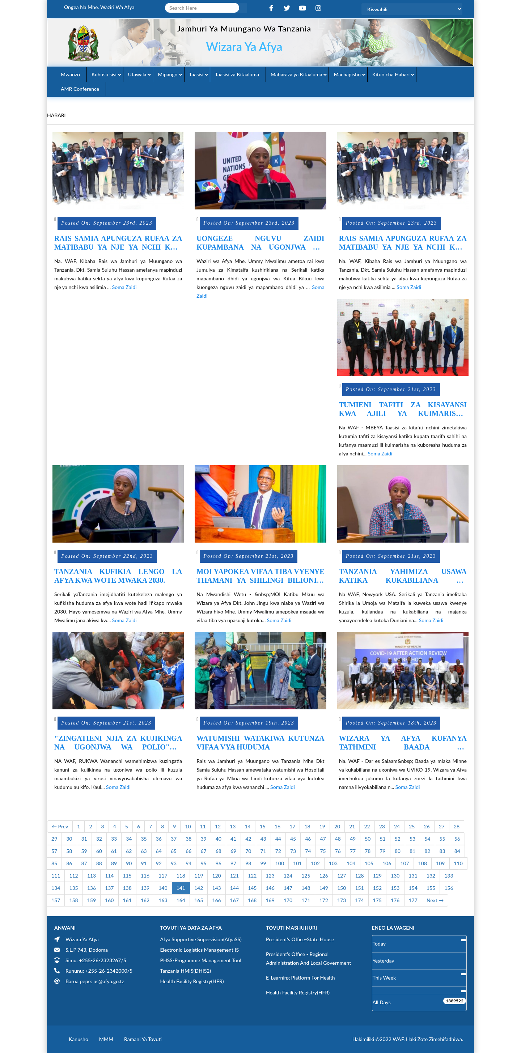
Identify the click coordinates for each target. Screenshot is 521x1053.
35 (144, 839)
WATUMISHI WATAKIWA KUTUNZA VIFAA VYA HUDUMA (260, 742)
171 (305, 900)
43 (263, 839)
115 (127, 875)
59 (84, 851)
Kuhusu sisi (104, 74)
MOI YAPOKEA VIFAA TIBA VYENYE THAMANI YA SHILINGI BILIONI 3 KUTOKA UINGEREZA (260, 576)
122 (252, 875)
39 (204, 839)
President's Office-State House (300, 939)
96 (218, 863)
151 (359, 888)
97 (233, 863)
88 (99, 863)
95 (204, 863)
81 (412, 851)
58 (69, 851)
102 (315, 863)
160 (109, 900)
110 (458, 863)
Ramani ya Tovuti (143, 1039)
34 (129, 839)
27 (442, 826)
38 (188, 839)
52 (398, 839)
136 (91, 888)
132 (431, 875)
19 (322, 826)
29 (54, 839)
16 (277, 826)
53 (412, 839)
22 (367, 826)
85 (54, 863)
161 (127, 900)
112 (73, 875)
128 (359, 875)
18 (307, 826)
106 (386, 863)
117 (162, 875)
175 (377, 900)
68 (218, 851)
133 (448, 875)
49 (353, 839)
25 (412, 826)
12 (218, 826)
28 (456, 826)
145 (252, 888)
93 (174, 863)
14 (247, 826)
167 (234, 900)
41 (233, 839)
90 (129, 863)
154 (413, 888)
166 (216, 900)
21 (352, 826)
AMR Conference (80, 89)
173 (341, 900)
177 (413, 900)
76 (338, 851)
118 (181, 875)
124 (288, 875)
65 (174, 851)
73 (293, 851)
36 (159, 839)
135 (73, 888)
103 (333, 863)
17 (292, 826)
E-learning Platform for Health (300, 978)
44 (278, 839)
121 (234, 875)
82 (427, 851)
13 (233, 826)
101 (297, 863)
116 (145, 875)
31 (84, 839)
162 (145, 900)
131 (413, 875)
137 (109, 888)
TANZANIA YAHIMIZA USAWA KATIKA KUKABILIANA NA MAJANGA (403, 576)
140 (162, 888)
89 (114, 863)
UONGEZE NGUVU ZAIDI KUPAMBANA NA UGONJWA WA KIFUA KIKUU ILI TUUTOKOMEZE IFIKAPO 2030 (260, 242)
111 (55, 875)
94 (188, 863)
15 (263, 826)
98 (248, 863)
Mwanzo (70, 74)
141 (181, 888)
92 (159, 863)
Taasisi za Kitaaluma (237, 74)
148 (305, 888)
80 (398, 851)
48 (338, 839)
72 (278, 851)
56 (457, 839)
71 (263, 851)
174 (359, 900)
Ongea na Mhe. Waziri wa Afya (99, 7)
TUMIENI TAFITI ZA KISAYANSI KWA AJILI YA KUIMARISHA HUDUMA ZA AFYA (403, 409)
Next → (435, 900)
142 (198, 888)
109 (440, 863)
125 (305, 875)
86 (69, 863)
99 (263, 863)
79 (383, 851)
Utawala (137, 74)
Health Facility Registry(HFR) (192, 981)
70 (248, 851)
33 (114, 839)
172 (323, 900)
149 (323, 888)
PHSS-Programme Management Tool (200, 960)
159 (91, 900)
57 (54, 851)
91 (144, 863)
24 (397, 826)
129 (377, 875)
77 (353, 851)
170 (288, 900)
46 (308, 839)
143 (216, 888)
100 (279, 863)
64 (159, 851)
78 (367, 851)
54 (427, 839)
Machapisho (347, 74)
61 (114, 851)
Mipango (167, 74)
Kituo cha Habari (391, 74)
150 (341, 888)
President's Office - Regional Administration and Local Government (308, 958)
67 (204, 851)
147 (288, 888)
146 (270, 888)
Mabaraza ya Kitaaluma (296, 74)
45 (293, 839)
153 (395, 888)
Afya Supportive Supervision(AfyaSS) (201, 939)
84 (457, 851)
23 (382, 826)
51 (383, 839)
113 (91, 875)
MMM (106, 1039)
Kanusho (78, 1039)
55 (442, 839)
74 (308, 851)
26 (426, 826)
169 (270, 900)
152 (377, 888)
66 (188, 851)
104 (351, 863)
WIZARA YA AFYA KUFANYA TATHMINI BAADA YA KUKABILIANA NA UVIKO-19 (403, 742)
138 (127, 888)
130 (395, 875)
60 (99, 851)
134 (55, 888)
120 (216, 875)
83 (442, 851)
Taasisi (196, 74)
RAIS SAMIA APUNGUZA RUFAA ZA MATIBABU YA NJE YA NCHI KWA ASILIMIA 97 (118, 242)
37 (174, 839)
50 (367, 839)
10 (188, 826)
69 (233, 851)
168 (252, 900)
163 (162, 900)
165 (198, 900)
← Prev (60, 826)
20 (337, 826)
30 (69, 839)
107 (404, 863)
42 (248, 839)
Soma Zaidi (124, 287)
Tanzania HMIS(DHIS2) (185, 971)
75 (323, 851)
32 (99, 839)
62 (129, 851)
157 (55, 900)
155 (431, 888)
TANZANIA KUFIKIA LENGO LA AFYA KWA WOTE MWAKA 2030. (118, 576)
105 (369, 863)
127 (341, 875)
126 (323, 875)
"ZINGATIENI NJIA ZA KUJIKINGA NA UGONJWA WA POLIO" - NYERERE (118, 742)
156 (448, 888)
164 (181, 900)
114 (109, 875)
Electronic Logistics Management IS (199, 950)
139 (145, 888)
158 (73, 900)
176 (395, 900)
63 (144, 851)
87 (84, 863)
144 (234, 888)
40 (218, 839)
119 (198, 875)
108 (422, 863)
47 (323, 839)
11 (203, 826)
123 (270, 875)
